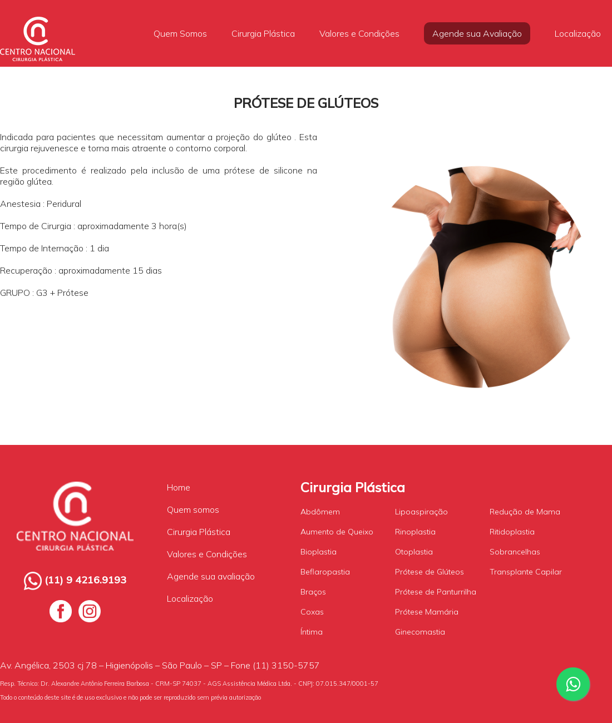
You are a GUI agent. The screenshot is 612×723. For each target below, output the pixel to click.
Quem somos (193, 509)
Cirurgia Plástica (263, 33)
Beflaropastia (325, 572)
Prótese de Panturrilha (435, 592)
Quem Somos (180, 33)
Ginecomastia (420, 632)
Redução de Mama (525, 512)
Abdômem (320, 512)
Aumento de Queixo (336, 532)
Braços (313, 592)
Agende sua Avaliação (477, 33)
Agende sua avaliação (211, 576)
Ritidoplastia (512, 532)
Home (178, 487)
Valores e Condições (359, 33)
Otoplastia (414, 552)
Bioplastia (318, 552)
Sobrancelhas (515, 552)
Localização (578, 33)
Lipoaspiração (421, 512)
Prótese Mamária (426, 612)
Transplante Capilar (526, 572)
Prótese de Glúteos (429, 572)
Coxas (312, 612)
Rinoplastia (415, 532)
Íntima (311, 632)
